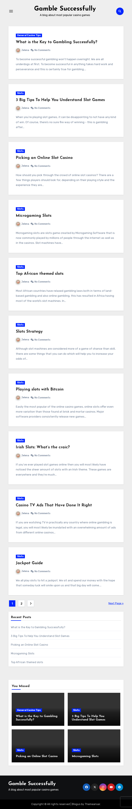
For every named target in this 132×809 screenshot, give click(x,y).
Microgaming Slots (33, 216)
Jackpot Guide (29, 563)
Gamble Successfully (65, 9)
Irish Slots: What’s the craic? (43, 447)
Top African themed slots (39, 274)
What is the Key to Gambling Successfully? (56, 42)
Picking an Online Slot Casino (44, 158)
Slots (20, 93)
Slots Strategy (29, 331)
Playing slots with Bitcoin (40, 389)
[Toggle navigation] (11, 11)
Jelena (22, 50)
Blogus (76, 804)
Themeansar (92, 804)
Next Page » (116, 603)
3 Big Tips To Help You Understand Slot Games (60, 100)
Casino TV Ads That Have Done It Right (54, 505)
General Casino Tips (29, 35)
